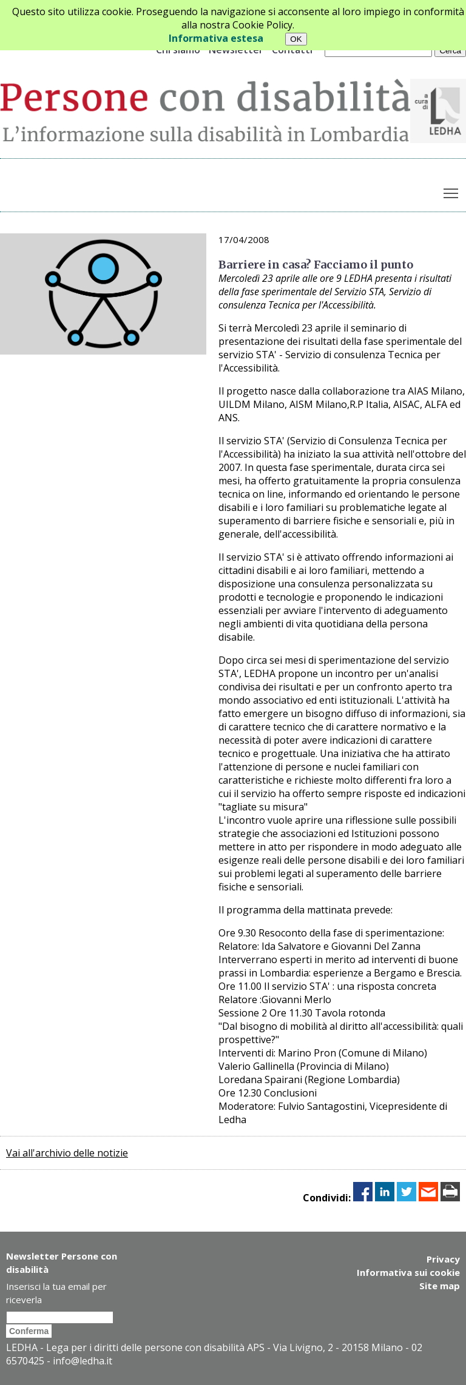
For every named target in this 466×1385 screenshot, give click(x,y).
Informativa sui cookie (408, 1272)
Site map (439, 1286)
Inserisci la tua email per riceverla (56, 1293)
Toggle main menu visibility (452, 190)
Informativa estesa (216, 38)
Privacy (443, 1259)
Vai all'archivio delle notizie (67, 1153)
